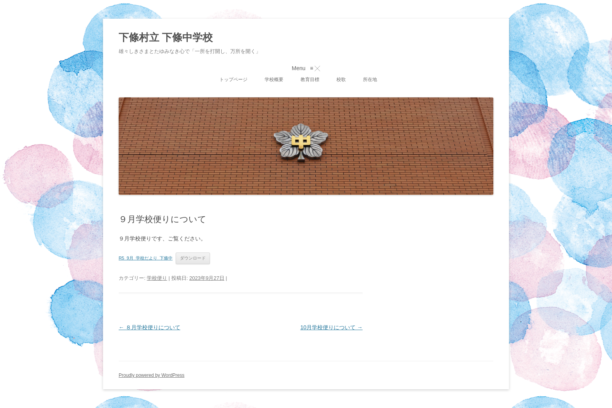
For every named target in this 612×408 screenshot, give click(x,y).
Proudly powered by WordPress (152, 375)
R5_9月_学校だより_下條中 (146, 258)
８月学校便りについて (149, 327)
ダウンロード (193, 258)
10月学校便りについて (332, 327)
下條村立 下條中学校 (166, 37)
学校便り (157, 278)
